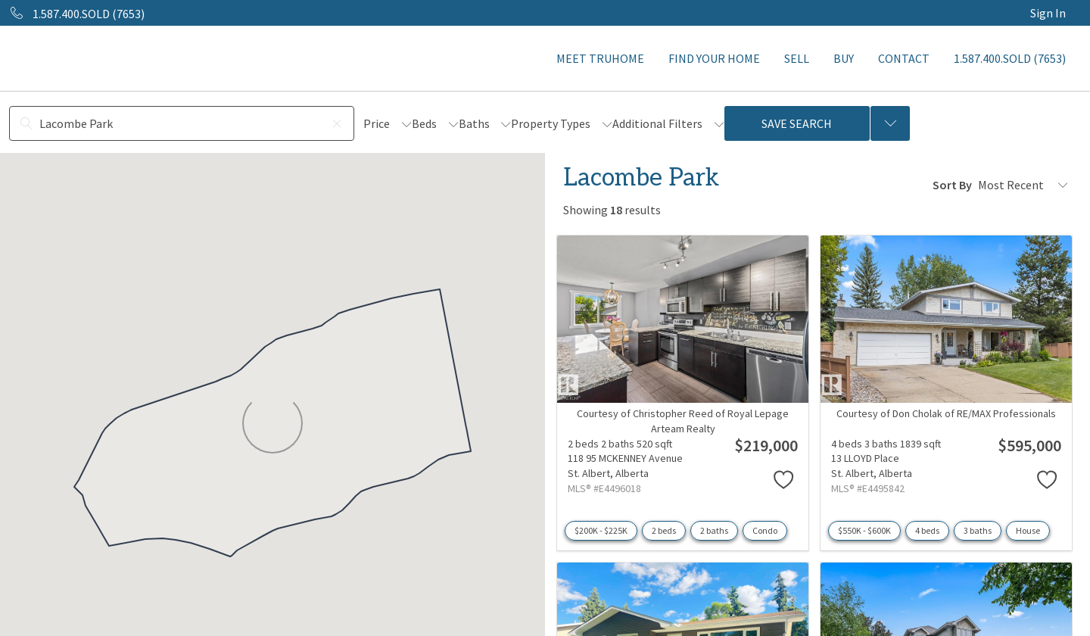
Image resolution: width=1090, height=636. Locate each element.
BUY (843, 58)
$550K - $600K (864, 530)
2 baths (714, 530)
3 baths (978, 530)
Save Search (796, 123)
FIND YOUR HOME (714, 58)
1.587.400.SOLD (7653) (1010, 58)
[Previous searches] (890, 123)
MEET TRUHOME (600, 58)
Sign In (1048, 12)
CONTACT (904, 58)
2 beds (664, 530)
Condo (764, 530)
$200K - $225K (601, 530)
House (1028, 530)
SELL (796, 58)
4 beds (927, 530)
